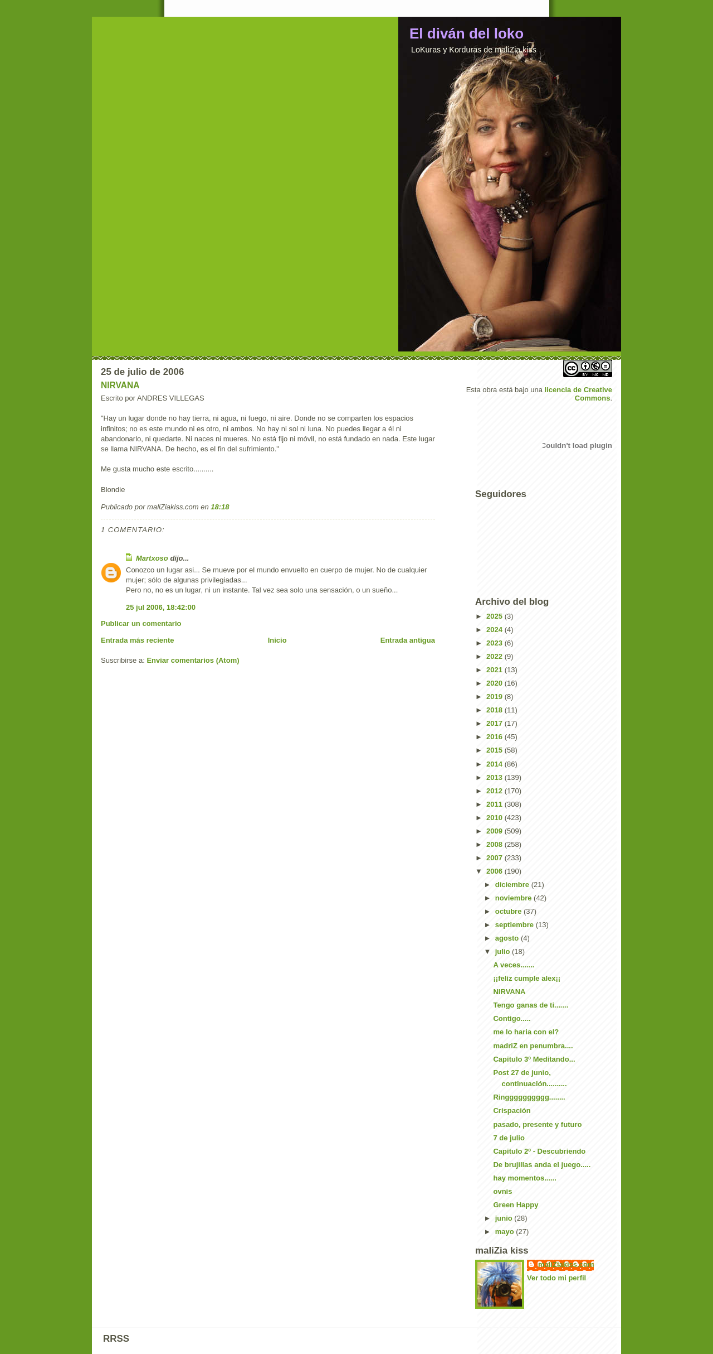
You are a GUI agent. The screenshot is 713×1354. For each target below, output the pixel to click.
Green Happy (515, 1205)
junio (505, 1218)
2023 (495, 643)
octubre (509, 911)
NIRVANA (120, 385)
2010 (495, 817)
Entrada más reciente (137, 640)
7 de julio (508, 1138)
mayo (505, 1231)
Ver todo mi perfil (556, 1278)
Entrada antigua (407, 640)
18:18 (220, 507)
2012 (495, 791)
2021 (495, 670)
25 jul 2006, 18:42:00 (161, 607)
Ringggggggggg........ (529, 1097)
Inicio (277, 640)
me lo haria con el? (526, 1032)
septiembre (515, 925)
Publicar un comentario (141, 623)
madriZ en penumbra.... (533, 1046)
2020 (495, 683)
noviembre (514, 898)
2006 (495, 871)
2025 (495, 616)
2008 (495, 844)
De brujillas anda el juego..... (541, 1164)
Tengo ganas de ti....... (530, 1005)
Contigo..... (511, 1018)
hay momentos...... (524, 1178)
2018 (495, 710)
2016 (495, 737)
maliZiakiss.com (566, 1264)
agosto (508, 938)
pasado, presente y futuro (537, 1124)
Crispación (511, 1110)
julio (503, 951)
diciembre (513, 884)
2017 (495, 723)
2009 (495, 831)
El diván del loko (466, 33)
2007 (495, 858)
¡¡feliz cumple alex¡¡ (526, 978)
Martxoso (152, 558)
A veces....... (513, 965)
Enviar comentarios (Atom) (192, 660)
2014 (495, 764)
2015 (495, 750)
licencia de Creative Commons (578, 394)
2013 (495, 777)
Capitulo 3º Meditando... (534, 1059)
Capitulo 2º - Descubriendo (539, 1151)
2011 (495, 804)
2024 (495, 629)
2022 (495, 656)
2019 (495, 696)
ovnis (502, 1191)
